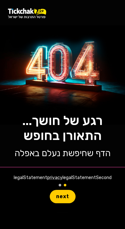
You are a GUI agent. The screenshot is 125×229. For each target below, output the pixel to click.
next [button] (62, 196)
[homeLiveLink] (27, 13)
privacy (54, 177)
